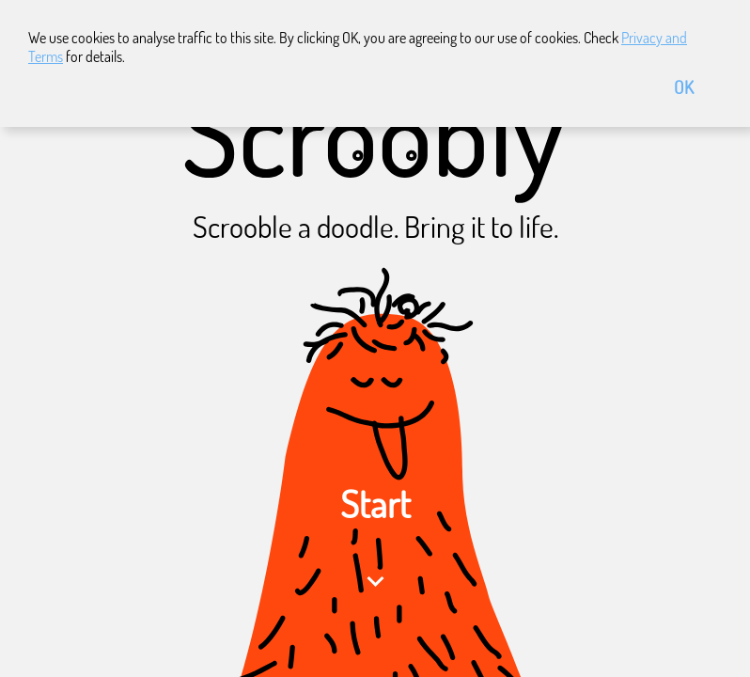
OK (684, 87)
